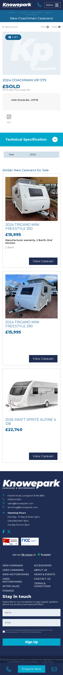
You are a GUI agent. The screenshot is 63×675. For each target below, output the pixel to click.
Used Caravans (13, 569)
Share (56, 27)
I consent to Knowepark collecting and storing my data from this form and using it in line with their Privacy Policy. (28, 631)
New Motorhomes (16, 574)
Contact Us (42, 578)
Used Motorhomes (12, 580)
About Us (40, 569)
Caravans (36, 13)
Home (12, 13)
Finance (8, 590)
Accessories (43, 565)
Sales (23, 13)
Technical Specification (26, 139)
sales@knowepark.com (20, 503)
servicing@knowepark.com (23, 507)
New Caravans (13, 565)
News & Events (44, 574)
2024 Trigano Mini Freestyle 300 (22, 227)
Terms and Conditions (29, 662)
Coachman (31, 15)
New (48, 13)
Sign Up (31, 642)
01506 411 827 (14, 499)
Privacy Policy (47, 662)
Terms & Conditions (42, 585)
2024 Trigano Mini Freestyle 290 (22, 324)
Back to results (10, 27)
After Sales (11, 586)
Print (45, 27)
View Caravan (43, 261)
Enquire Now (31, 669)
